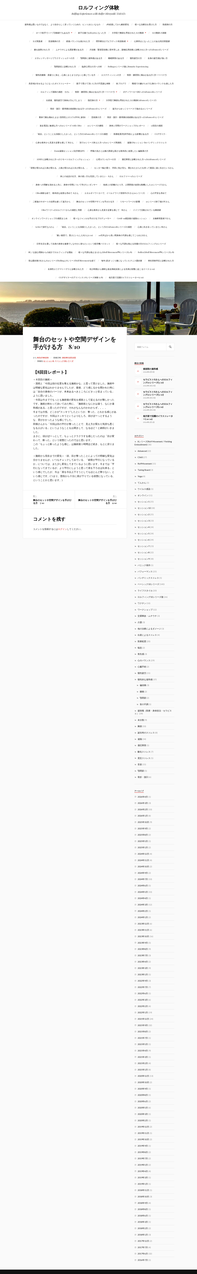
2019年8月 (143, 1152)
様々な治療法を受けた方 (146, 24)
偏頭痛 (143, 685)
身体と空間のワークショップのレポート (127, 125)
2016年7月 (143, 1260)
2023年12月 (143, 923)
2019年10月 (143, 1139)
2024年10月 (143, 866)
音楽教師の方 (54, 41)
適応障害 (142, 745)
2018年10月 (143, 1196)
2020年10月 (143, 1082)
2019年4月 (143, 1171)
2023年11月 (143, 930)
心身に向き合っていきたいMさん (152, 226)
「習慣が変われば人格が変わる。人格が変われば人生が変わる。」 (58, 167)
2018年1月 (143, 1234)
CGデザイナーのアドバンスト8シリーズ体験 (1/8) (81, 277)
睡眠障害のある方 (116, 58)
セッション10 (144, 508)
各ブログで (121, 83)
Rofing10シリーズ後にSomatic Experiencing (128, 66)
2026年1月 (143, 815)
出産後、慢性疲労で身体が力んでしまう (64, 100)
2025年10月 (143, 822)
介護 (140, 622)
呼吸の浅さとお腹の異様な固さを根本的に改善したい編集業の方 (119, 150)
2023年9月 (143, 942)
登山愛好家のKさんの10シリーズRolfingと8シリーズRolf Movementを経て (62, 260)
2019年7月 (143, 1158)
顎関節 (143, 698)
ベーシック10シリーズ (64, 361)
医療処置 (142, 641)
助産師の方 (168, 24)
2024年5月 (143, 892)
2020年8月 (143, 1095)
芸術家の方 (96, 117)
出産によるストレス (147, 635)
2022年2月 (143, 1006)
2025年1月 (143, 847)
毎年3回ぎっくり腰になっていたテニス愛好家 (121, 260)
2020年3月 (143, 1114)
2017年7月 (143, 1247)
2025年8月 (143, 834)
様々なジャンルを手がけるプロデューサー (92, 218)
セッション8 (48, 361)
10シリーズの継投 (95, 125)
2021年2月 (143, 1063)
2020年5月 (143, 1107)
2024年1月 (143, 917)
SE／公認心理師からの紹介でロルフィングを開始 (50, 252)
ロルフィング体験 (98, 7)
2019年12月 (143, 1126)
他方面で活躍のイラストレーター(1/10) (126, 277)
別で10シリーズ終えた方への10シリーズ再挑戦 (100, 142)
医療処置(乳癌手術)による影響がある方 (131, 134)
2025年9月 (143, 828)
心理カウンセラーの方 (106, 159)
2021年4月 (143, 1050)
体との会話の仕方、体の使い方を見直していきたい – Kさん (87, 176)
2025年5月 (143, 841)
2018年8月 (143, 1209)
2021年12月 (143, 1019)
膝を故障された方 (42, 49)
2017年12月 (143, 1241)
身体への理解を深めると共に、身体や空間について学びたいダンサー (66, 184)
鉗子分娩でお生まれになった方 (92, 32)
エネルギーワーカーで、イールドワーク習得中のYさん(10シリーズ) (114, 193)
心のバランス (144, 660)
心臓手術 (142, 666)
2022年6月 (143, 993)
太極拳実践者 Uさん (162, 218)
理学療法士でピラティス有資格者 (111, 41)
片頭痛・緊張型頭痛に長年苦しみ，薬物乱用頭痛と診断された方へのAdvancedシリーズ (129, 49)
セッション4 (143, 527)
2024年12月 (143, 853)
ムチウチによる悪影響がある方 (70, 49)
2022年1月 (143, 1012)
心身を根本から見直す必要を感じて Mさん (55, 142)
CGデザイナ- (160, 134)
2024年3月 (143, 904)
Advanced (142, 451)
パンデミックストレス (148, 578)
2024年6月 (143, 885)
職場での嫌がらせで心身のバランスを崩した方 (153, 83)
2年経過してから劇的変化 (117, 24)
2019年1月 (143, 1184)
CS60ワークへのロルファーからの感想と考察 (61, 209)
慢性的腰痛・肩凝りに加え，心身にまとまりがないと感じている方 (65, 74)
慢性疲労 (142, 673)
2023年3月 (143, 968)
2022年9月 (143, 980)
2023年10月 (143, 936)
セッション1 (143, 501)
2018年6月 (143, 1215)
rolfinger (43, 358)
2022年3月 (143, 999)
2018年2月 (143, 1228)
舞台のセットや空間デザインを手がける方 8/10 (74, 342)
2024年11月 (143, 860)
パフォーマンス (145, 571)
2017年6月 (143, 1253)
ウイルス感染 (144, 489)
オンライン (143, 495)
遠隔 (140, 739)
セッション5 (143, 533)
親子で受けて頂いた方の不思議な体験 (93, 83)
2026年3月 (143, 803)
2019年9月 (143, 1145)
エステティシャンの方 (111, 74)
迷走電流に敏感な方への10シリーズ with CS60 (61, 125)
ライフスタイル (145, 590)
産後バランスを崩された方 (78, 41)
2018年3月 (143, 1222)
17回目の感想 (157, 125)
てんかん (142, 482)
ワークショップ (145, 609)
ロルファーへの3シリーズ (130, 176)
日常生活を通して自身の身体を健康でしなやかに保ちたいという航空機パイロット (73, 243)
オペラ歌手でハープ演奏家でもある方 (53, 32)
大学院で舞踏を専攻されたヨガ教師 (128, 32)
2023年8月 (143, 949)
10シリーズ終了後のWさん (158, 201)
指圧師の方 (93, 100)
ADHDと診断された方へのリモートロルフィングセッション (63, 159)
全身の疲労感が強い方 (158, 58)
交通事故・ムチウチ (147, 616)
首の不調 (144, 704)
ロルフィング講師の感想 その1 (55, 91)
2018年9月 (143, 1203)
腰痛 (142, 691)
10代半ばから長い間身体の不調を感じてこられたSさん (123, 235)
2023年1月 (143, 974)
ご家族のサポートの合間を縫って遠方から (52, 201)
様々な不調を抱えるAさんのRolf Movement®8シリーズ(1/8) (105, 252)
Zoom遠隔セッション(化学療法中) (69, 150)
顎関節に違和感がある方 (91, 58)
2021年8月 (143, 1031)
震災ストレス (144, 758)
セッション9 (143, 558)
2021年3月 (143, 1057)
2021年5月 (143, 1044)
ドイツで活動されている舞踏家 (147, 209)
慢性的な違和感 (145, 679)
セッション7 (143, 546)
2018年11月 (143, 1190)
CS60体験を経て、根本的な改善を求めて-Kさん (57, 193)
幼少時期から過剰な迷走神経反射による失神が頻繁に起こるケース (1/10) (122, 269)
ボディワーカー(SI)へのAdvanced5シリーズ (142, 91)
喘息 (140, 647)
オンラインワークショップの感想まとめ (49, 218)
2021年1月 (143, 1069)
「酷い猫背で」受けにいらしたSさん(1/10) (74, 235)
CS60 (140, 457)
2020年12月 (143, 1076)
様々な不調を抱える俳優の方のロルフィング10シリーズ (141, 243)
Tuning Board (144, 470)
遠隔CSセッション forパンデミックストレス (147, 142)
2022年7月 (143, 987)
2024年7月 (143, 879)
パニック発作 (144, 565)
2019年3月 (143, 1177)
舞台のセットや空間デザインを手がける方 (95, 201)
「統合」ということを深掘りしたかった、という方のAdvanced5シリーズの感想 (72, 134)
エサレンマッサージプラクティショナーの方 (55, 58)
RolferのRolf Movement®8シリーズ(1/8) (156, 252)
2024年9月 (143, 873)
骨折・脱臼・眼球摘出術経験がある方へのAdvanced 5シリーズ (78, 108)
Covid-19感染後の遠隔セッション (132, 218)
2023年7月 (143, 955)
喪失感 (141, 654)
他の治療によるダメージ (149, 628)
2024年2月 (143, 911)
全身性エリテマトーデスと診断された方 (66, 269)
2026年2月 (143, 809)
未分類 (141, 720)
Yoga (140, 476)
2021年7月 (143, 1038)
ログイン (62, 528)
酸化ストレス (144, 751)
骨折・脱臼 (143, 777)
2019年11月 (143, 1133)
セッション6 (143, 539)
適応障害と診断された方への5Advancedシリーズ (144, 159)
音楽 (140, 764)
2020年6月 (143, 1101)
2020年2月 (143, 1120)
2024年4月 (143, 898)
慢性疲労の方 (136, 58)
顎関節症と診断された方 (65, 66)
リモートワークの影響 (130, 201)
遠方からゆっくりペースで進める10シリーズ (132, 108)
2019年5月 (143, 1164)
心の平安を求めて (159, 193)
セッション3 (143, 520)
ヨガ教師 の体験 (159, 32)
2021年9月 (143, 1025)
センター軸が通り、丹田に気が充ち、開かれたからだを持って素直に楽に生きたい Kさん (134, 167)
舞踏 (140, 726)
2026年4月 (143, 796)
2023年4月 (143, 961)
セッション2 (143, 514)
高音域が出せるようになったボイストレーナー (50, 83)
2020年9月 (143, 1088)
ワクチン (142, 603)
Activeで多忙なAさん (44, 226)
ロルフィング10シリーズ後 (150, 597)
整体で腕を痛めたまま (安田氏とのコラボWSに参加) (62, 117)
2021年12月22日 (69, 358)
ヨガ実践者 (38, 41)
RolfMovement (145, 463)
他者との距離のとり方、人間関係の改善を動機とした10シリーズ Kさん (135, 184)
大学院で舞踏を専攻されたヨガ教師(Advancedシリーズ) (131, 100)
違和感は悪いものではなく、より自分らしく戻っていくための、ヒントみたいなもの (62, 24)
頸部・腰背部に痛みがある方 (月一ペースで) (147, 74)
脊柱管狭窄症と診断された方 (161, 260)
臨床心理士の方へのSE (92, 66)
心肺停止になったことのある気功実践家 (152, 41)
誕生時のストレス (146, 732)
